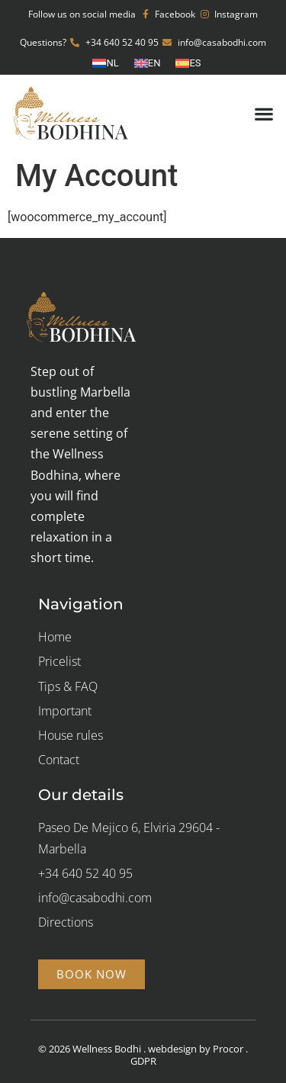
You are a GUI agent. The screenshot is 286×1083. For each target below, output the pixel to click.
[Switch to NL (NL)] (105, 62)
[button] (263, 113)
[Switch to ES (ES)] (188, 62)
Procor (228, 1049)
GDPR (143, 1061)
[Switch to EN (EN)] (148, 62)
